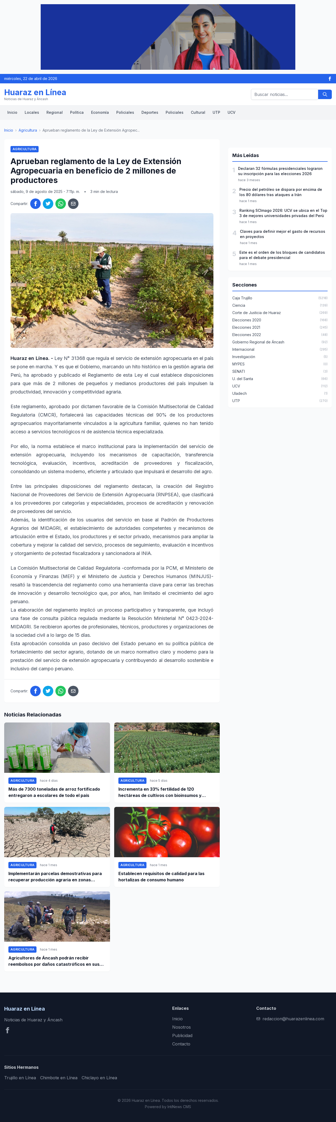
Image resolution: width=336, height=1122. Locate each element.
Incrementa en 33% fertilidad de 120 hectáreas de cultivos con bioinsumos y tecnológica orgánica (160, 792)
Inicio (12, 112)
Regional (54, 112)
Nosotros (181, 1027)
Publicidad (182, 1035)
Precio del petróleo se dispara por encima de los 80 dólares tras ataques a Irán (280, 192)
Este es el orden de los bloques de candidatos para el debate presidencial (282, 255)
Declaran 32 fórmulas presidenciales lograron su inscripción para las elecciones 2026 (280, 171)
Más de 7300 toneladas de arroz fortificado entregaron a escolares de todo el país (54, 792)
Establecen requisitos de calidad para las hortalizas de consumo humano (161, 876)
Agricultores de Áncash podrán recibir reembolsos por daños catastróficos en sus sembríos (53, 961)
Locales (32, 112)
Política (77, 112)
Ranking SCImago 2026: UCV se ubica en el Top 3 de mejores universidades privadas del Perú (283, 213)
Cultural (198, 112)
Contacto (181, 1044)
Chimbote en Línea (58, 1077)
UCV (231, 112)
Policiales (125, 112)
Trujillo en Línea (20, 1077)
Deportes (149, 112)
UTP (216, 112)
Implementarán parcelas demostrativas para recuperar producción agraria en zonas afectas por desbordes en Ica (55, 877)
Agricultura (28, 130)
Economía (100, 112)
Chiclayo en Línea (99, 1077)
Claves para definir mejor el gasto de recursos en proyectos (282, 234)
